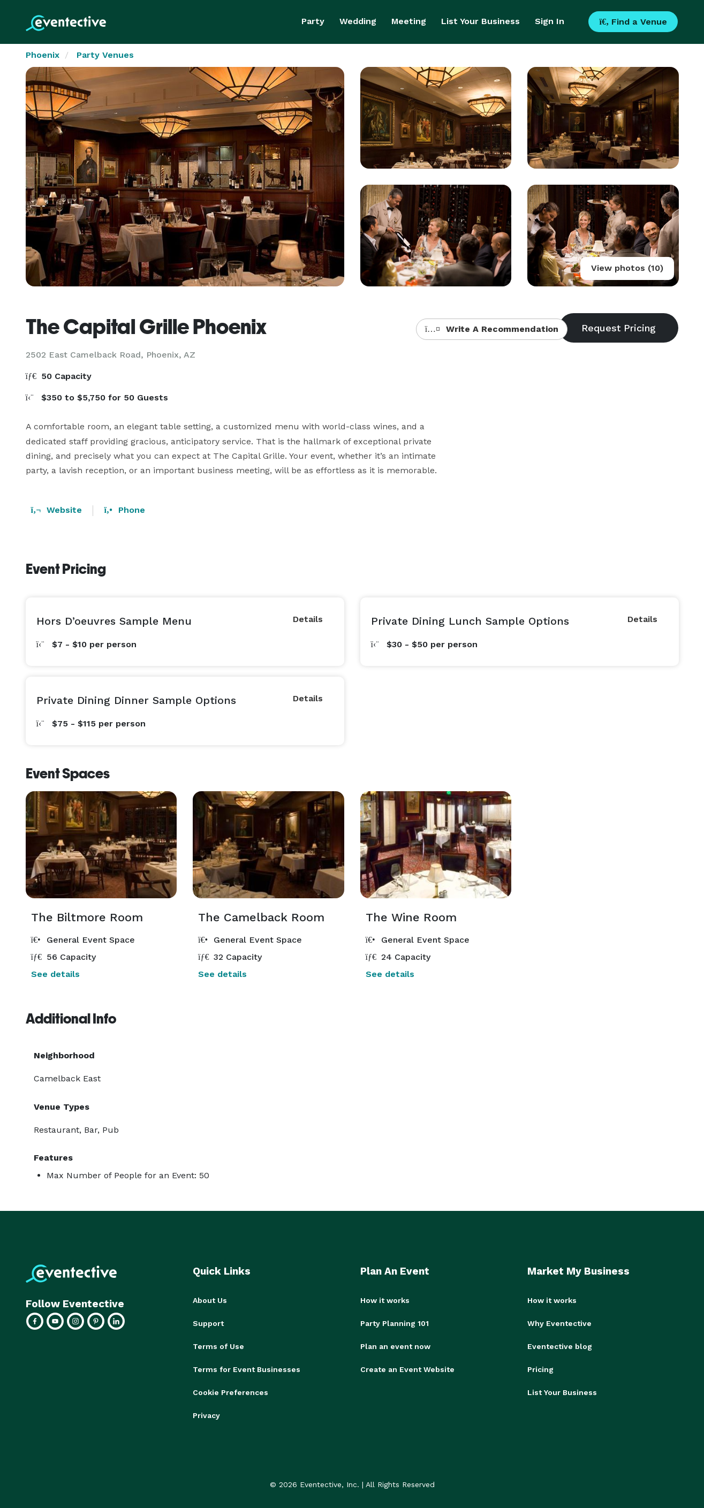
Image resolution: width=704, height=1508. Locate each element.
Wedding (357, 21)
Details (308, 619)
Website (56, 510)
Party (312, 21)
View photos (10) (627, 268)
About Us (210, 1300)
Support (208, 1322)
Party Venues (105, 55)
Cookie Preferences (230, 1390)
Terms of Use (218, 1345)
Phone (124, 510)
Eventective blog (559, 1345)
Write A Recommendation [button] (491, 329)
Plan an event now (395, 1345)
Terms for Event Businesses (246, 1367)
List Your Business (480, 21)
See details (55, 974)
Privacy (206, 1412)
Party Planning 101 (394, 1322)
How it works (385, 1300)
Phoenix (42, 55)
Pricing (540, 1367)
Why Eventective (559, 1322)
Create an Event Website (407, 1367)
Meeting (408, 21)
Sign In (549, 21)
